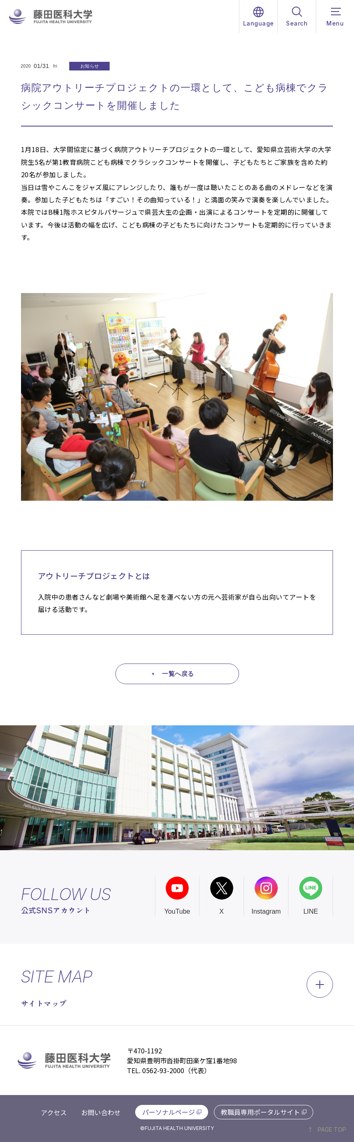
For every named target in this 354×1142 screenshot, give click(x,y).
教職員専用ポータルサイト (260, 1112)
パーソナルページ (168, 1112)
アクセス (54, 1112)
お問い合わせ (101, 1112)
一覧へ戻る (178, 673)
